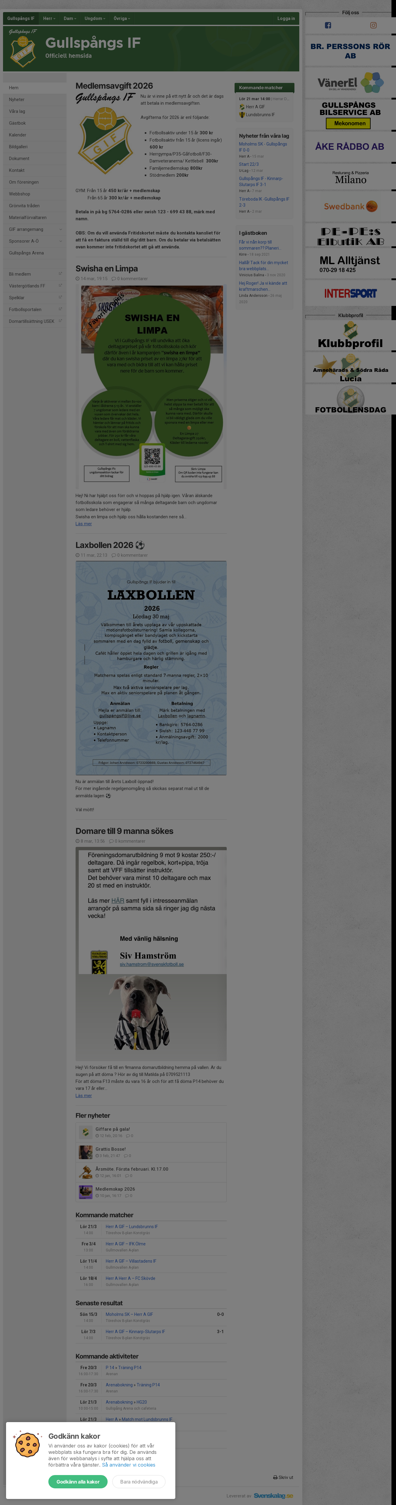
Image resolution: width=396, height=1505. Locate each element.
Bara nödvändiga (138, 1482)
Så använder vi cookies (128, 1465)
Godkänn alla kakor (78, 1482)
